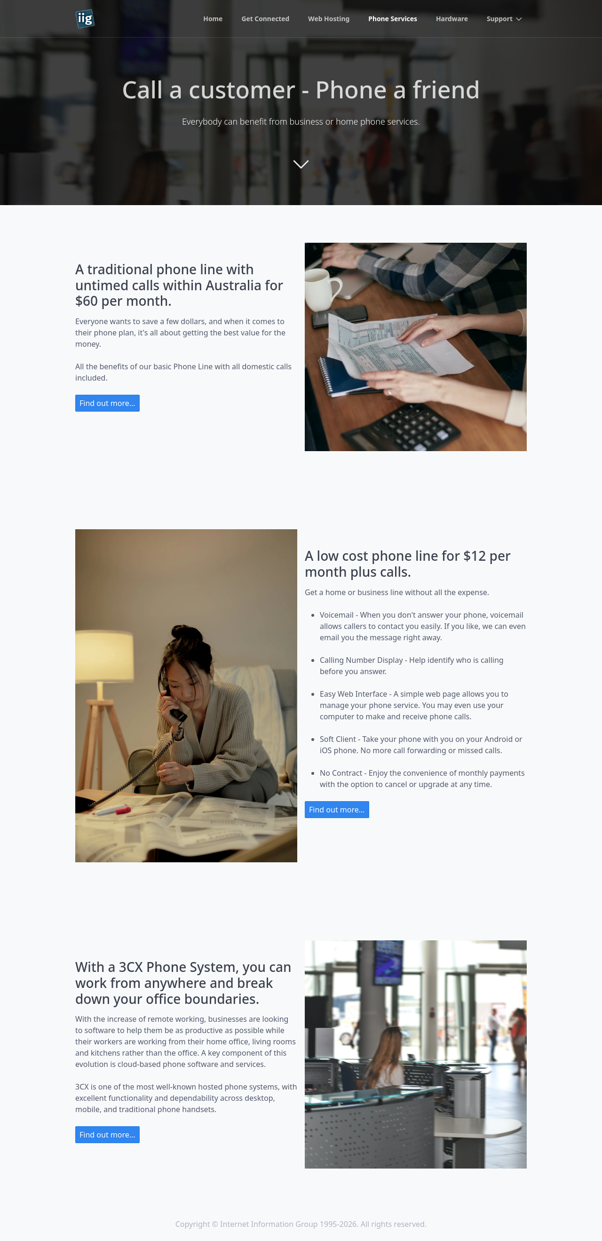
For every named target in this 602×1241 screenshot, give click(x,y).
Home (211, 19)
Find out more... (107, 403)
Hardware (452, 19)
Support (499, 19)
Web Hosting (328, 19)
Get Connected (263, 19)
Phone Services (392, 19)
